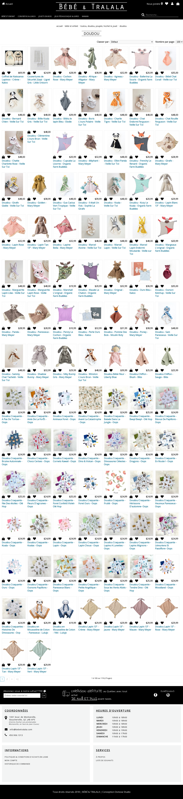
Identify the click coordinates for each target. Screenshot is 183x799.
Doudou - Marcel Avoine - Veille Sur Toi (89, 246)
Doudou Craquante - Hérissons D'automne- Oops (140, 503)
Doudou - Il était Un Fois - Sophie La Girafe (88, 205)
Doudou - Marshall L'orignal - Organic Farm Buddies (63, 293)
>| (17, 679)
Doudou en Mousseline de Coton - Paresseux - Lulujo (38, 629)
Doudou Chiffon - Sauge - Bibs (164, 376)
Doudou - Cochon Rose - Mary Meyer (63, 78)
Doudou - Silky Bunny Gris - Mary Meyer (64, 376)
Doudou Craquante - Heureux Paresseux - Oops (166, 503)
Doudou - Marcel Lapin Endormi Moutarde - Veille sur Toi (140, 249)
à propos (100, 757)
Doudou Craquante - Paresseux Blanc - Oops (63, 587)
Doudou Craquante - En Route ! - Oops (165, 460)
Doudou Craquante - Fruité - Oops (114, 502)
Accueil (9, 3)
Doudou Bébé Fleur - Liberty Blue (115, 376)
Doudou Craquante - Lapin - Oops (63, 544)
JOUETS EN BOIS (45, 16)
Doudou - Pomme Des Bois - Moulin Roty (115, 333)
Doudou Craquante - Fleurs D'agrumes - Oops (38, 503)
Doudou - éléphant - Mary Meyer (88, 162)
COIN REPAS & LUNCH (27, 16)
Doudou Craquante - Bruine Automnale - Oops (12, 461)
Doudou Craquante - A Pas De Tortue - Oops (12, 419)
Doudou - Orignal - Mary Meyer (114, 291)
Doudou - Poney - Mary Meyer (139, 333)
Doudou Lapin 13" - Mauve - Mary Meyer (140, 628)
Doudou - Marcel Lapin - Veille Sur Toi (114, 246)
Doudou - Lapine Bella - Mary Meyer (63, 246)
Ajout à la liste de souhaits (8, 72)
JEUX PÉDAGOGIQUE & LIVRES (67, 16)
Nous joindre (153, 3)
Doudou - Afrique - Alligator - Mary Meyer (88, 79)
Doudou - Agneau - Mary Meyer (114, 78)
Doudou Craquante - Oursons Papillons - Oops (38, 587)
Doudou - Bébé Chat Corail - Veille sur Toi (166, 78)
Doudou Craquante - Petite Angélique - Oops (89, 587)
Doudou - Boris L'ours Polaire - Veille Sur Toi (89, 121)
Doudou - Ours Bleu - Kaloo (141, 291)
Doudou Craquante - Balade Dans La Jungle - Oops (114, 419)
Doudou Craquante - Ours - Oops (12, 586)
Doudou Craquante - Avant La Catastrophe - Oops (89, 419)
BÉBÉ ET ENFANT (8, 16)
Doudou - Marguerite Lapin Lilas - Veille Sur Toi (13, 293)
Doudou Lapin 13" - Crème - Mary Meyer (89, 628)
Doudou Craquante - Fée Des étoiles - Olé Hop (12, 503)
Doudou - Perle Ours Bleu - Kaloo (89, 333)
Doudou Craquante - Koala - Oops (12, 544)
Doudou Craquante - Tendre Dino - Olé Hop (140, 587)
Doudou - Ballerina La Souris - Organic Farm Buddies (141, 79)
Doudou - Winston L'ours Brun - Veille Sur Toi (88, 377)
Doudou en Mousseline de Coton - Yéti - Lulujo (64, 629)
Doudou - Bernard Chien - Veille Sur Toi (12, 120)
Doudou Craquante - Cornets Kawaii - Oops (64, 460)
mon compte (11, 760)
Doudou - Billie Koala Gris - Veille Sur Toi (38, 120)
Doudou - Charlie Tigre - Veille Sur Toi (114, 120)
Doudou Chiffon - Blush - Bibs (139, 376)
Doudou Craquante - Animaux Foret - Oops (64, 418)
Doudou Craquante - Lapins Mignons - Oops (140, 545)
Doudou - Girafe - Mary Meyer (164, 162)
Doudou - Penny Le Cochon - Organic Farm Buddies (63, 335)
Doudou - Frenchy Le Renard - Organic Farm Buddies (140, 163)
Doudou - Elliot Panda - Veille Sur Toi (115, 162)
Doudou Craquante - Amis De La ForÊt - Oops (38, 419)
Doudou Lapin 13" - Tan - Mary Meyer (12, 670)
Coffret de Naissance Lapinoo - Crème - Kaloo (12, 79)
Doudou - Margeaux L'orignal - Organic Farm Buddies (165, 247)
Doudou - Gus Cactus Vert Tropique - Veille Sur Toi (64, 205)
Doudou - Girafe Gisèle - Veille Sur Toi (13, 204)
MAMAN (85, 16)
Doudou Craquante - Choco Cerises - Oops (38, 460)
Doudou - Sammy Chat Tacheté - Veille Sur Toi (12, 377)
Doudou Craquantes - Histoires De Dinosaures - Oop (13, 629)
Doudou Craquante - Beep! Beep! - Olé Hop (141, 418)
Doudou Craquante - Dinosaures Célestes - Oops (115, 461)
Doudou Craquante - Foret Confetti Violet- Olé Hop (64, 503)
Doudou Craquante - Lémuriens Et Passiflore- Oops (165, 545)
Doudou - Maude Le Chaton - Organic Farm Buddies (88, 293)
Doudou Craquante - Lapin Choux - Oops (89, 544)
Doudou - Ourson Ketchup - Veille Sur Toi (165, 293)
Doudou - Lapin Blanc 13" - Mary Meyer (166, 204)
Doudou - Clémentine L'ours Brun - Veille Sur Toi (38, 138)
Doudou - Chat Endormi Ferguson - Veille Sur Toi (140, 121)
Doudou (123, 26)
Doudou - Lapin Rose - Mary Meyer (13, 246)
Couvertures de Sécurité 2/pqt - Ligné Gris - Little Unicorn (38, 79)
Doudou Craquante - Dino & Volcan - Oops (89, 460)
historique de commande (17, 764)
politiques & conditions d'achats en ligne (26, 757)
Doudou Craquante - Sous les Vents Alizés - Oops (115, 587)
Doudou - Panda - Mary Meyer (11, 333)
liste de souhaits (104, 760)
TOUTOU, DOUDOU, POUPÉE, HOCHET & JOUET (98, 26)
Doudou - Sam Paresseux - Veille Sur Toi (166, 335)
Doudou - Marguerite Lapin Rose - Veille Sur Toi (38, 293)
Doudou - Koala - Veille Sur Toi (113, 204)
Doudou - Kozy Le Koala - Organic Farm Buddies (140, 205)
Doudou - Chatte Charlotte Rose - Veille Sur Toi (13, 163)
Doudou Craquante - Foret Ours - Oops (89, 502)
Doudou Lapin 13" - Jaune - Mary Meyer (114, 628)
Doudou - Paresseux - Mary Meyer (38, 333)
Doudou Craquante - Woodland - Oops (165, 586)
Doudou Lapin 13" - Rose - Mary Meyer (165, 628)
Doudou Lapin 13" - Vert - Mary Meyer (37, 670)
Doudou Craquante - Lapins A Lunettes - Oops (114, 545)
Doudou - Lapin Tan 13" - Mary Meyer (37, 246)
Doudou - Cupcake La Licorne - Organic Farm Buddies (64, 163)
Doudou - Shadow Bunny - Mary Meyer (38, 376)
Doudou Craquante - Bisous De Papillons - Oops (166, 419)
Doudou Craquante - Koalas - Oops (38, 544)
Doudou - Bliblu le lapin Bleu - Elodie (62, 120)
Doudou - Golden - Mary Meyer (37, 204)
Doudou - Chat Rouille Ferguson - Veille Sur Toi (166, 121)
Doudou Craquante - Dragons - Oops (140, 460)
